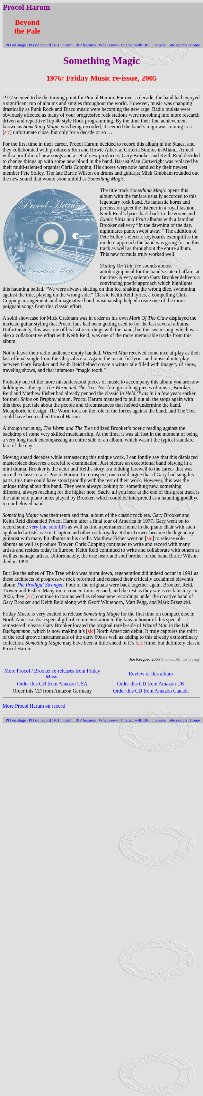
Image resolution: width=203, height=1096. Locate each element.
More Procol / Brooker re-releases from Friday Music (52, 673)
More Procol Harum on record (34, 706)
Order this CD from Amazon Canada (151, 690)
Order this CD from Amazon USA (52, 683)
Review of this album (151, 673)
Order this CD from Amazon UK (150, 683)
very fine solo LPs (48, 526)
